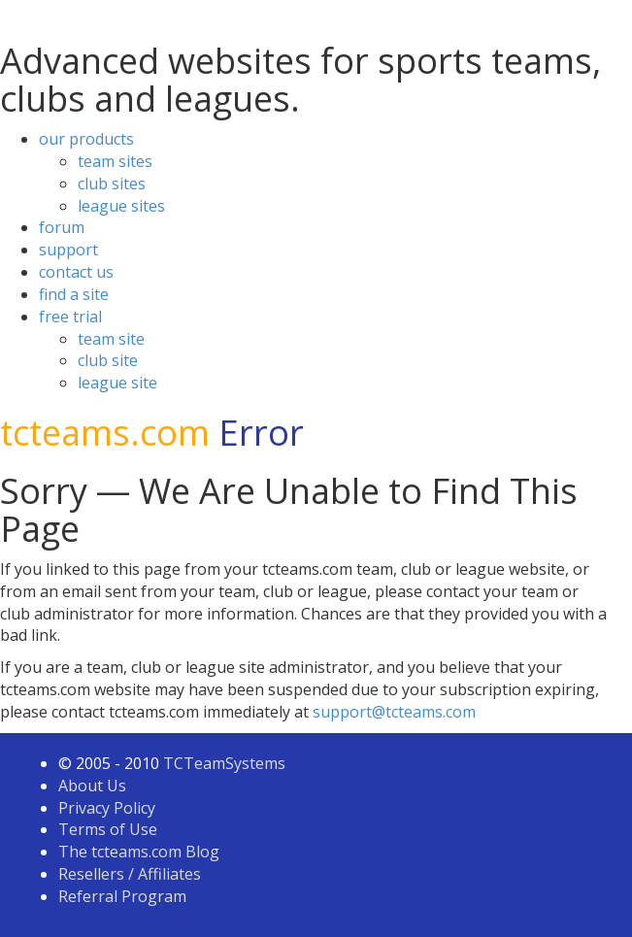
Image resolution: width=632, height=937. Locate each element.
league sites (121, 206)
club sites (112, 183)
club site (108, 360)
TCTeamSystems (224, 763)
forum (61, 227)
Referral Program (122, 896)
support (68, 249)
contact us (76, 272)
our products (86, 139)
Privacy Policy (106, 808)
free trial (70, 316)
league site (117, 382)
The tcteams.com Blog (138, 851)
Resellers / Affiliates (129, 874)
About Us (92, 785)
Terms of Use (107, 829)
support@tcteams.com (394, 711)
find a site (74, 294)
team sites (115, 161)
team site (111, 339)
